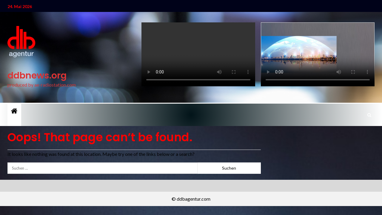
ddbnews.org (37, 75)
